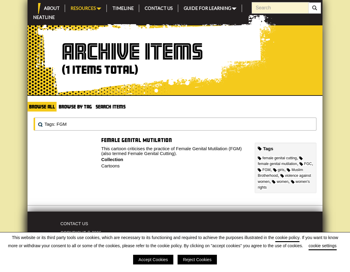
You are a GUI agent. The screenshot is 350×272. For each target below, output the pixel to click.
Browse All (42, 106)
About (52, 7)
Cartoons (110, 165)
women (280, 182)
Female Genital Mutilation (136, 140)
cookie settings (323, 245)
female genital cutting (277, 158)
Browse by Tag (75, 106)
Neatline (44, 16)
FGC (305, 164)
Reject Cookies (197, 259)
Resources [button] (85, 7)
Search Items (111, 106)
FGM (264, 170)
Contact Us (159, 7)
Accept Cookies (153, 259)
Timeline (123, 7)
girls (278, 170)
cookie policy (287, 237)
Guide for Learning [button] (210, 7)
